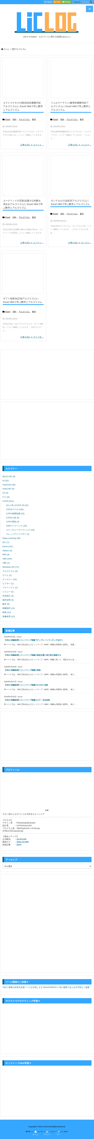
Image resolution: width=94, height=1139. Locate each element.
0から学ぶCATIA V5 (17, 505)
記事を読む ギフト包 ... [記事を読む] (32, 337)
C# (5, 493)
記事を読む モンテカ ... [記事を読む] (79, 243)
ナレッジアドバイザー (17, 534)
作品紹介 (8, 596)
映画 (6, 612)
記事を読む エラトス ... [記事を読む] (32, 145)
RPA (6, 554)
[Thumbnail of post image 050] (23, 273)
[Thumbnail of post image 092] (23, 77)
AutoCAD (8, 485)
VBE (6, 563)
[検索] (91, 2)
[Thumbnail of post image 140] (70, 175)
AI (5, 480)
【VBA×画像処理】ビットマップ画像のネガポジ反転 (26, 685)
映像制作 (8, 608)
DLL (5, 542)
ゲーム (7, 575)
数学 (34, 119)
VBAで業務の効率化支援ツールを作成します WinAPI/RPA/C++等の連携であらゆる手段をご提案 (45, 987)
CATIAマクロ (15, 509)
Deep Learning (11, 538)
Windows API (10, 567)
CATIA (8, 501)
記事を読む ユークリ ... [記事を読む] (32, 243)
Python (7, 550)
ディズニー (9, 579)
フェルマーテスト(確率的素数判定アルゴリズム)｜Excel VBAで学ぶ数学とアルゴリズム (71, 106)
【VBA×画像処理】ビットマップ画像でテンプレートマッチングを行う (33, 640)
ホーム (6, 49)
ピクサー (8, 583)
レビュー (8, 591)
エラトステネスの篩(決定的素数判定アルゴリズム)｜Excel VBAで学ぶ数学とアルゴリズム (23, 106)
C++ (6, 497)
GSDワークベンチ (16, 526)
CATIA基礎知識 (15, 513)
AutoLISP (8, 489)
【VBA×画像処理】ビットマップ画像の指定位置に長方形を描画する (32, 655)
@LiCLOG (8, 476)
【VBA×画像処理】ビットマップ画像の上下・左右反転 (27, 700)
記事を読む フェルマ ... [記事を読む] (79, 145)
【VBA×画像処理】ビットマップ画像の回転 (22, 670)
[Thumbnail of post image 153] (70, 77)
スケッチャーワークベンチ (20, 530)
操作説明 (8, 600)
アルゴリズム (24, 119)
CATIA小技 (12, 518)
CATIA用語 (12, 521)
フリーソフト (10, 587)
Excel (7, 119)
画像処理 (8, 616)
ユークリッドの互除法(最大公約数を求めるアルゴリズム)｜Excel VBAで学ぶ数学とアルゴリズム (23, 204)
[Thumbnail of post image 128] (23, 175)
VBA (14, 119)
